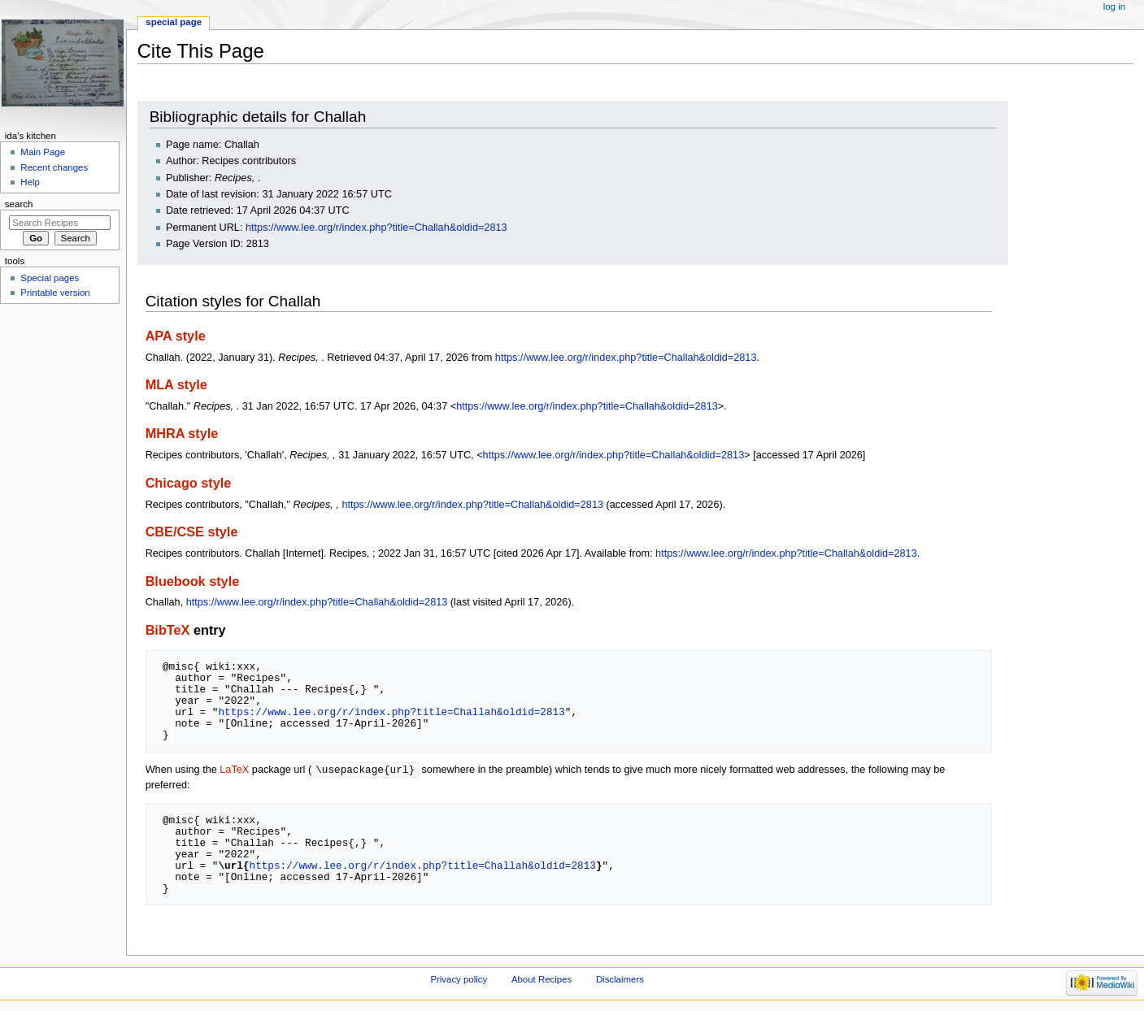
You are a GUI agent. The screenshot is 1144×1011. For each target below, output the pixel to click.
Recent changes (54, 167)
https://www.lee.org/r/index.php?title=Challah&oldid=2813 (376, 227)
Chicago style (189, 482)
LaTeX (234, 770)
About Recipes (541, 980)
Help (30, 182)
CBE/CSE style (192, 531)
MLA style (176, 384)
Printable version (54, 292)
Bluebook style (193, 581)
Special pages (49, 278)
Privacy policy (458, 980)
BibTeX (168, 630)
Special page (174, 22)
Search (19, 204)
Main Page (42, 152)
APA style (176, 335)
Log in (1114, 6)
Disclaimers (620, 980)
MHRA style (182, 433)
